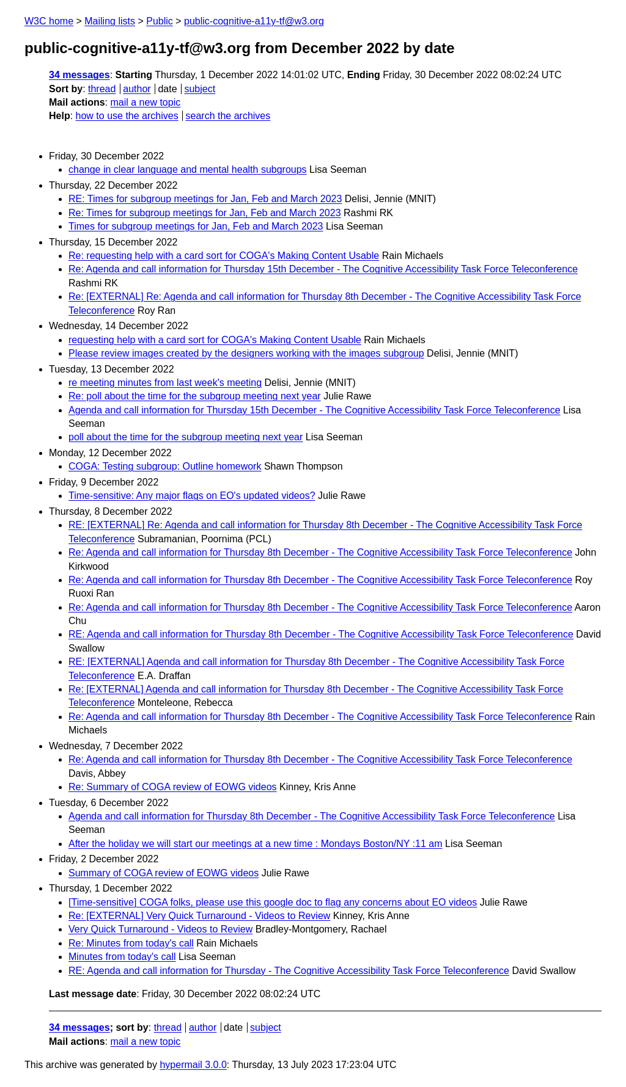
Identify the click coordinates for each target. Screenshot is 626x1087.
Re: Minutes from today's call (131, 943)
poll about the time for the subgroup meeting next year (185, 437)
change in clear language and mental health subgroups (187, 169)
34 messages (79, 75)
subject (199, 89)
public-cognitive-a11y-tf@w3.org (254, 21)
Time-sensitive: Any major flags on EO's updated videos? (191, 495)
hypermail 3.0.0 (193, 1065)
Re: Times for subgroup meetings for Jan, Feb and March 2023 (204, 213)
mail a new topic (145, 102)
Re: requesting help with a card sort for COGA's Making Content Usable (223, 255)
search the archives (228, 116)
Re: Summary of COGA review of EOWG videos (172, 787)
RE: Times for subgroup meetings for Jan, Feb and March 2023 (205, 199)
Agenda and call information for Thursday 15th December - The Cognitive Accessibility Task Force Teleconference (314, 410)
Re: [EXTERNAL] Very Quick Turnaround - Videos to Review (199, 916)
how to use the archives (127, 116)
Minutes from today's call (122, 956)
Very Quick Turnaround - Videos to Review (160, 929)
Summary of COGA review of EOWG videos (163, 873)
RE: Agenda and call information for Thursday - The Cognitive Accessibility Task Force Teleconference (288, 970)
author (136, 89)
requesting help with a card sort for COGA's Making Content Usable (214, 340)
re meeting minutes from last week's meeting (165, 382)
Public (159, 21)
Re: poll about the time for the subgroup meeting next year (194, 396)
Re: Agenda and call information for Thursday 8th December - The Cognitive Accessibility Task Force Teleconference (320, 552)
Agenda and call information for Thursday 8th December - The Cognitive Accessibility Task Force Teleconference (311, 816)
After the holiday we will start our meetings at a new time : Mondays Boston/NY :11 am (255, 843)
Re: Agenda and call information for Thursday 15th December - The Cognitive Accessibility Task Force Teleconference (323, 269)
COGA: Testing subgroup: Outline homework (164, 466)
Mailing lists (109, 21)
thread (102, 89)
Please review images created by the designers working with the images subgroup (246, 353)
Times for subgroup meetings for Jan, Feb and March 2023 (195, 226)
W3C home (48, 21)
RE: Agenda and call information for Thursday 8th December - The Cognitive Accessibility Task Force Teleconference (320, 634)
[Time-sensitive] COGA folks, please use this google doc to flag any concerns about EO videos (272, 902)
